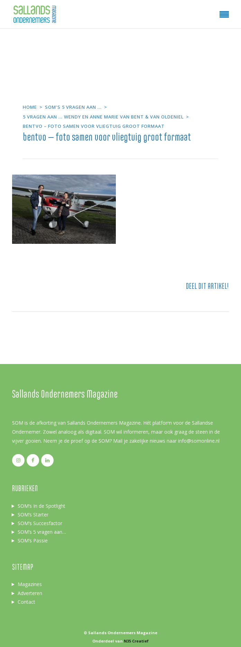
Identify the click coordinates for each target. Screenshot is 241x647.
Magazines (30, 584)
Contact (26, 602)
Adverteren (30, 593)
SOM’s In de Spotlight (41, 506)
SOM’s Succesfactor (40, 523)
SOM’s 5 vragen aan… (42, 532)
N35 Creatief (136, 641)
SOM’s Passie (33, 540)
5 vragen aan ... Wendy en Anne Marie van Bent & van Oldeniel (103, 117)
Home (30, 107)
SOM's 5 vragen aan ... (73, 107)
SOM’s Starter (33, 514)
